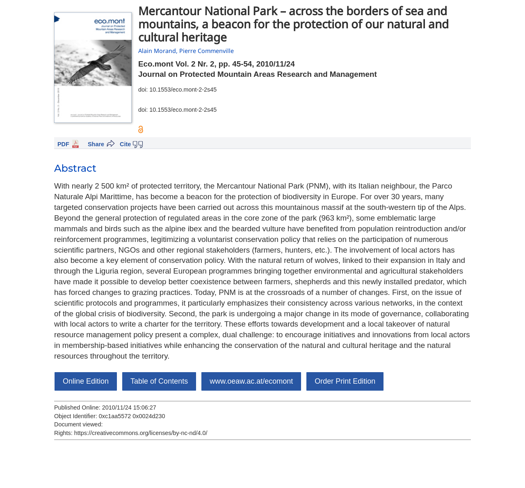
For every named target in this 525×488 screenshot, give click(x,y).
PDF (63, 144)
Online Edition (86, 381)
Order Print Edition (345, 381)
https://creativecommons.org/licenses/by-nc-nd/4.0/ (141, 433)
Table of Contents (159, 381)
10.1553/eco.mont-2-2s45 (183, 89)
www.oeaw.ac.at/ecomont (251, 381)
